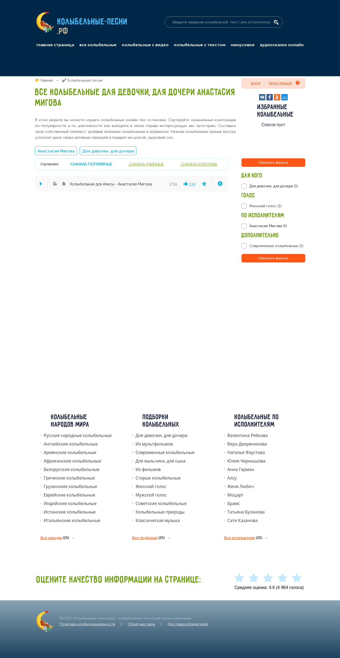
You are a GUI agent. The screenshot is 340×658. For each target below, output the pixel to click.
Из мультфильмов (154, 444)
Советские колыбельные (160, 503)
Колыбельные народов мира (70, 421)
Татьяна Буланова (246, 512)
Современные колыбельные (164, 452)
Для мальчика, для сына (160, 461)
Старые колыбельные (158, 478)
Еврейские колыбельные (69, 495)
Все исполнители (243, 538)
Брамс (233, 503)
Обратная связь (141, 624)
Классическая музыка (157, 520)
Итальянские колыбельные (72, 520)
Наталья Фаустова (246, 452)
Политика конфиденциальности (87, 624)
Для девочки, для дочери (108, 151)
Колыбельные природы (159, 512)
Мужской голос (151, 495)
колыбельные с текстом (200, 45)
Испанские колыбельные (70, 512)
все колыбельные (98, 45)
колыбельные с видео (145, 45)
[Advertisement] (273, 321)
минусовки (242, 45)
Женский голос (150, 486)
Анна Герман (240, 469)
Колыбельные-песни (92, 22)
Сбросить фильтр (273, 162)
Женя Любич (240, 486)
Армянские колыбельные (70, 452)
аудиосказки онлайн (282, 45)
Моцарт (235, 495)
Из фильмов (148, 469)
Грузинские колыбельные (70, 486)
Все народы (54, 538)
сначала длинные (146, 164)
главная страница (55, 45)
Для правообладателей (188, 624)
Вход (255, 83)
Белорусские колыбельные (72, 469)
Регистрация (284, 83)
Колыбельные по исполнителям (257, 421)
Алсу (232, 478)
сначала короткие (199, 164)
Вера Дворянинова (247, 444)
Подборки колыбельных (161, 421)
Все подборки (148, 538)
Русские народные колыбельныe (78, 435)
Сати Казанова (242, 520)
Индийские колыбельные (70, 503)
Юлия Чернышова (246, 461)
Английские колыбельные (71, 444)
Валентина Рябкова (247, 435)
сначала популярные (91, 164)
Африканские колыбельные (72, 461)
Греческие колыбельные (69, 478)
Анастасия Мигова (56, 151)
